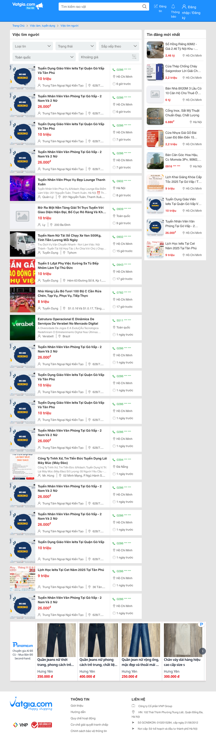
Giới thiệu (77, 705)
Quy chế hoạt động (83, 718)
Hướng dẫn (78, 712)
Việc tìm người (69, 25)
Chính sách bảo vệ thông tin (89, 731)
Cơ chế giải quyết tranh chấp (89, 724)
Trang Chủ (18, 25)
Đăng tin (160, 7)
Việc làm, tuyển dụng (42, 25)
